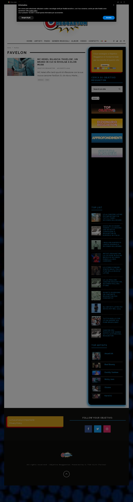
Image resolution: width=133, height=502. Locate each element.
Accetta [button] (108, 496)
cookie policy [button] (33, 489)
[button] (113, 483)
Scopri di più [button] (26, 496)
